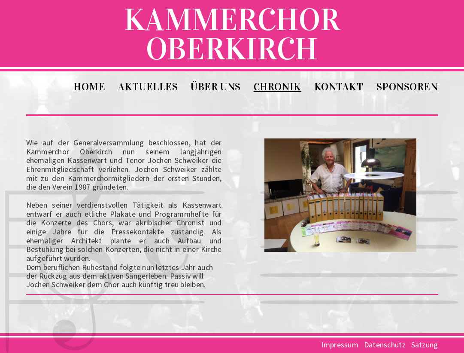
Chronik (277, 87)
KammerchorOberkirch (232, 22)
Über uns (215, 87)
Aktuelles (148, 87)
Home (89, 87)
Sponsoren (407, 87)
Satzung (424, 345)
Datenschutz (385, 345)
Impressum (339, 345)
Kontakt (339, 87)
